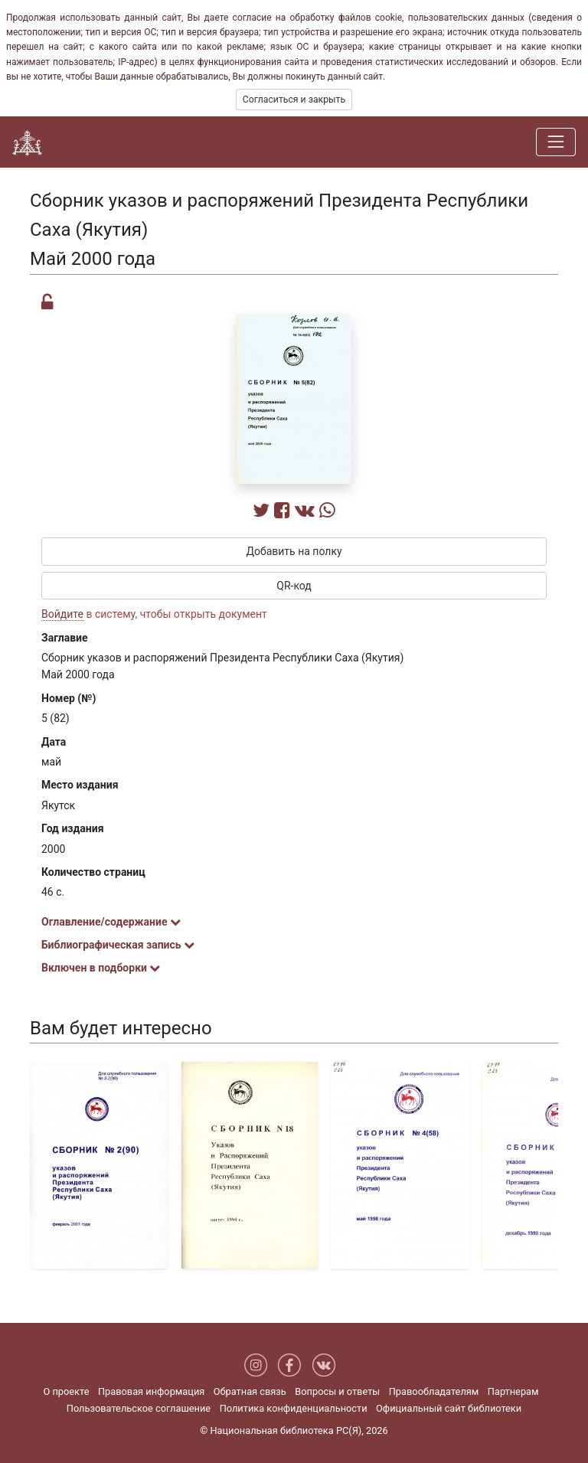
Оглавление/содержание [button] (111, 922)
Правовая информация (151, 1391)
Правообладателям (434, 1391)
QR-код (294, 586)
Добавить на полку (293, 551)
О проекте (66, 1391)
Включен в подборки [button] (100, 968)
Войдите (62, 614)
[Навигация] (556, 141)
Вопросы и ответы (337, 1391)
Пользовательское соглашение (139, 1408)
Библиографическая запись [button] (117, 945)
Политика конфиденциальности (294, 1408)
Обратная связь (250, 1391)
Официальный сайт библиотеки (448, 1408)
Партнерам (513, 1391)
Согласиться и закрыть (294, 99)
